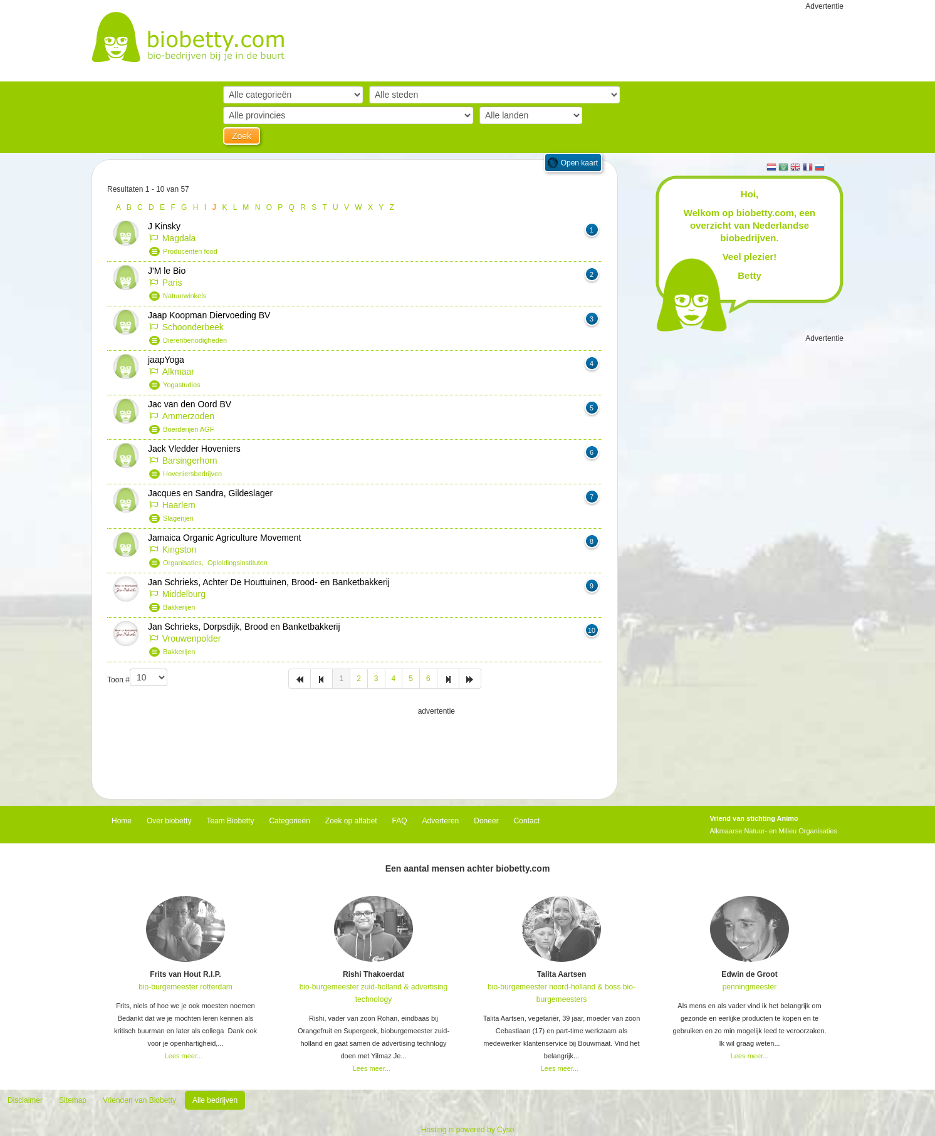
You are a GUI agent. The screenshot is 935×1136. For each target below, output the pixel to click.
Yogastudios (182, 384)
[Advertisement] (354, 748)
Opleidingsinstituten (237, 562)
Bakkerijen (179, 607)
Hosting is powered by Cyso (468, 1129)
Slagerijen (178, 518)
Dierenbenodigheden (195, 340)
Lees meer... (184, 1056)
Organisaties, (185, 562)
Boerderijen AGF (188, 429)
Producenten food (190, 251)
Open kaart (579, 163)
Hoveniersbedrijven (192, 473)
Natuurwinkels (184, 296)
